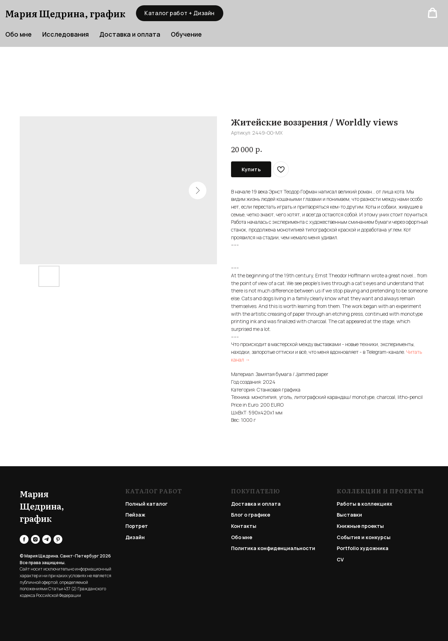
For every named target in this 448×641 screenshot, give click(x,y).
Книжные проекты (360, 526)
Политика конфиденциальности (273, 548)
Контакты (243, 526)
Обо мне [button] (18, 34)
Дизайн (135, 537)
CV (340, 559)
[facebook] (24, 539)
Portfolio (348, 548)
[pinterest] (58, 539)
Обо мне (241, 537)
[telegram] (46, 539)
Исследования (65, 34)
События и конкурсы (364, 537)
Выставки (349, 514)
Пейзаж (135, 514)
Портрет (136, 526)
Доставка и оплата (129, 34)
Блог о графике (250, 514)
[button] (432, 13)
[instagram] (35, 539)
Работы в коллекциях (364, 503)
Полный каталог (146, 503)
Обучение (186, 34)
